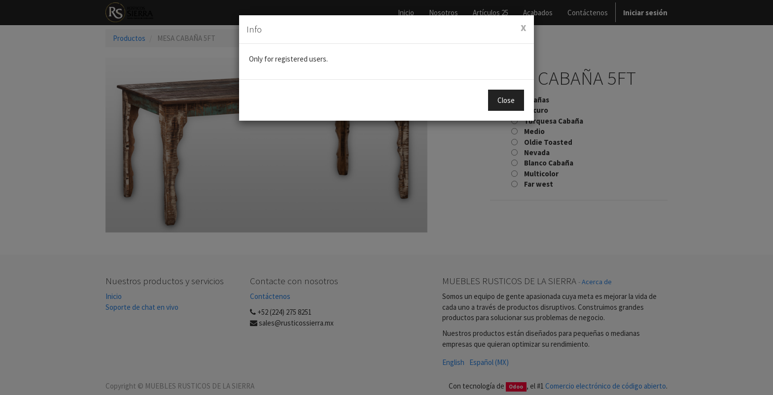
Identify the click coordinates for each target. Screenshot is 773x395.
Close (506, 100)
